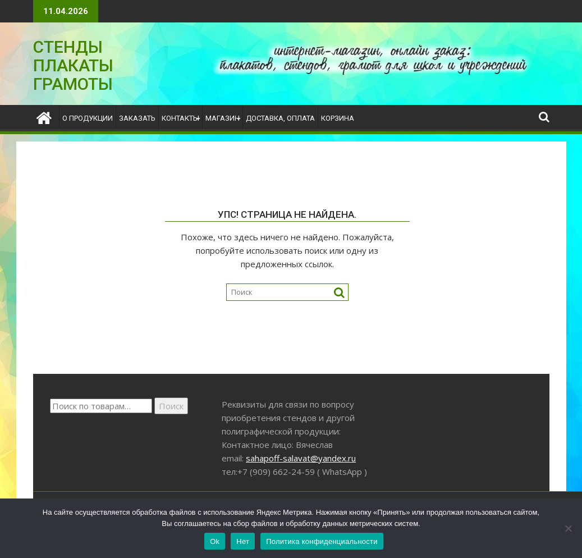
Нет (242, 541)
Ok (214, 541)
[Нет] (568, 528)
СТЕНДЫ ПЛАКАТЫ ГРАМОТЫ (73, 65)
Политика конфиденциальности (322, 541)
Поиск (171, 405)
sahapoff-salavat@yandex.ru (301, 458)
